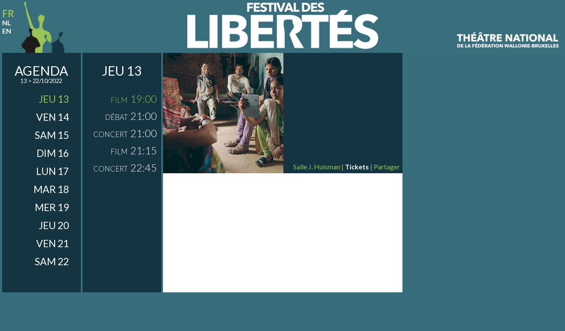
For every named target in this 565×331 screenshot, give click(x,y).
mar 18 (51, 189)
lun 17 (52, 171)
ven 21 (52, 243)
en (6, 31)
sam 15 (52, 135)
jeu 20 (54, 225)
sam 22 (52, 261)
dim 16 (53, 153)
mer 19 (52, 207)
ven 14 (52, 117)
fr (8, 13)
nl (6, 22)
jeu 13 (54, 99)
